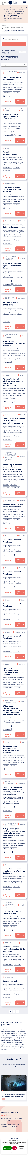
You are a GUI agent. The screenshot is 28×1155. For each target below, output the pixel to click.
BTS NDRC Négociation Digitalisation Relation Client (12, 265)
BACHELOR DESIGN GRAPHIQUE (10, 304)
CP (5, 20)
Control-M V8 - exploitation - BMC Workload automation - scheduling (14, 421)
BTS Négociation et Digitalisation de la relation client (11, 116)
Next (25, 1071)
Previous (22, 1071)
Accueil (4, 25)
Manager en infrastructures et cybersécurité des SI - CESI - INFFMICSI (13, 671)
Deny (14, 1148)
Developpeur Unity (10, 981)
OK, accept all (7, 1148)
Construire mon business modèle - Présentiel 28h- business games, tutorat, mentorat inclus (13, 790)
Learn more (14, 1153)
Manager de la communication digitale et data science (14, 343)
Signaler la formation (8, 102)
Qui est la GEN (14, 1138)
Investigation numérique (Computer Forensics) (13, 505)
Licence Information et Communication (12, 912)
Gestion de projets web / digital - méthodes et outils (14, 226)
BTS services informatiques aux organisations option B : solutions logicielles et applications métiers (13, 710)
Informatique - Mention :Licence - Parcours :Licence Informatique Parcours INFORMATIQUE (13, 468)
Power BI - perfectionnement (10, 153)
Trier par (4, 65)
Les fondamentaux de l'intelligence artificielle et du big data (14, 871)
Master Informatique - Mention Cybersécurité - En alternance (14, 949)
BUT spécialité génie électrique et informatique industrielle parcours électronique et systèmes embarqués (14, 833)
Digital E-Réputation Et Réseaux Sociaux (12, 78)
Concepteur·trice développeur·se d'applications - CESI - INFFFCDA (12, 749)
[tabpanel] (14, 1087)
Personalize (21, 1148)
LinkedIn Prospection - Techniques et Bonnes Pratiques (12, 189)
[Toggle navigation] (24, 2)
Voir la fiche (18, 101)
